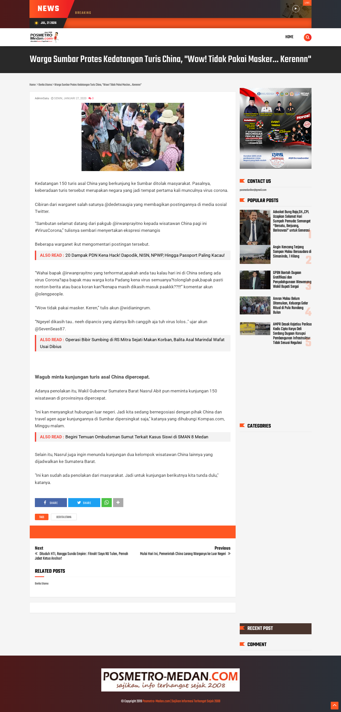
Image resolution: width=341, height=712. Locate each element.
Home (289, 37)
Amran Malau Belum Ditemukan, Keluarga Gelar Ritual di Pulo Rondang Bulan (290, 305)
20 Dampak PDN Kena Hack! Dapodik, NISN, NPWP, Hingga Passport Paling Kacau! (145, 255)
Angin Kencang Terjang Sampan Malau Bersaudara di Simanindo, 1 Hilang (292, 252)
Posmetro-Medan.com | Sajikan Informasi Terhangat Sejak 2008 (181, 701)
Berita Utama (63, 517)
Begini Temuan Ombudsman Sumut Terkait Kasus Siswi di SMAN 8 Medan (136, 436)
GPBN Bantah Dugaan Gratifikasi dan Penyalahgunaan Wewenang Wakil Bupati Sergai (292, 280)
